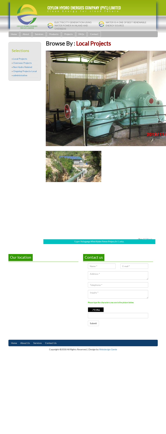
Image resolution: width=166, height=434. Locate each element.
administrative (20, 75)
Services (39, 34)
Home (14, 34)
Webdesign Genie (108, 349)
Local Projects (20, 58)
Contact (94, 34)
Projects (68, 34)
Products (53, 34)
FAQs (81, 34)
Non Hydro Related (22, 67)
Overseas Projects (22, 63)
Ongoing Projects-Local (25, 71)
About (26, 34)
